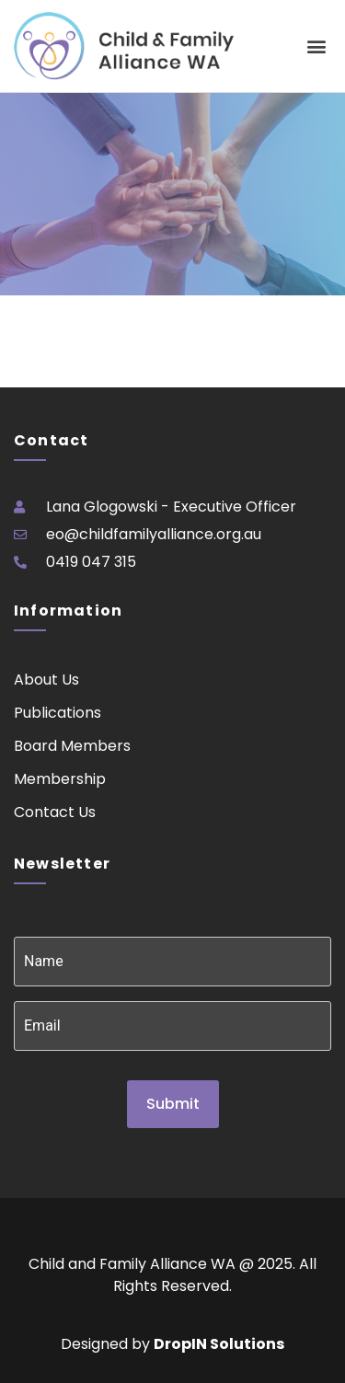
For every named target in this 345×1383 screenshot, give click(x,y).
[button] (316, 46)
